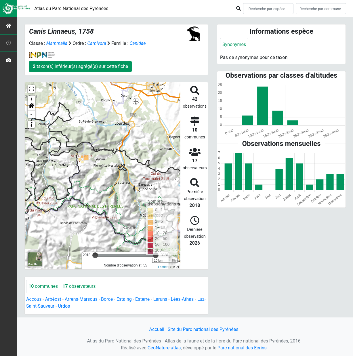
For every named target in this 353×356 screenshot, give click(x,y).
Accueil (156, 329)
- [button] (31, 114)
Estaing (124, 299)
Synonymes (234, 44)
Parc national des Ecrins (242, 348)
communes (43, 286)
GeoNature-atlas (164, 348)
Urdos (64, 306)
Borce (107, 299)
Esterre (142, 299)
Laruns (160, 299)
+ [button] (31, 99)
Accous (33, 299)
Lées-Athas (182, 299)
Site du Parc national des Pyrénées (203, 329)
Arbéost (53, 299)
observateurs (79, 286)
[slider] (95, 255)
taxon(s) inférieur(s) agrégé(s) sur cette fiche (80, 66)
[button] (31, 107)
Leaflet (162, 267)
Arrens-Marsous (81, 299)
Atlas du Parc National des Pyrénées (71, 8)
